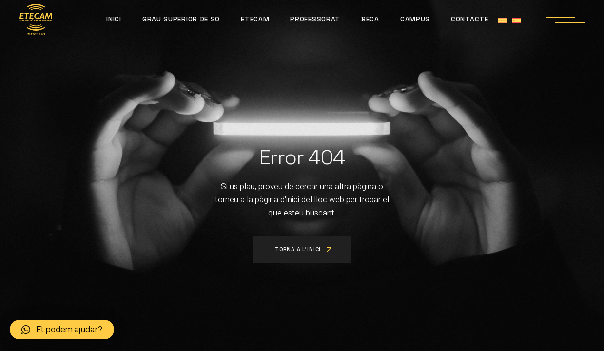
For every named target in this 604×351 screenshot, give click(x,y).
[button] (62, 329)
